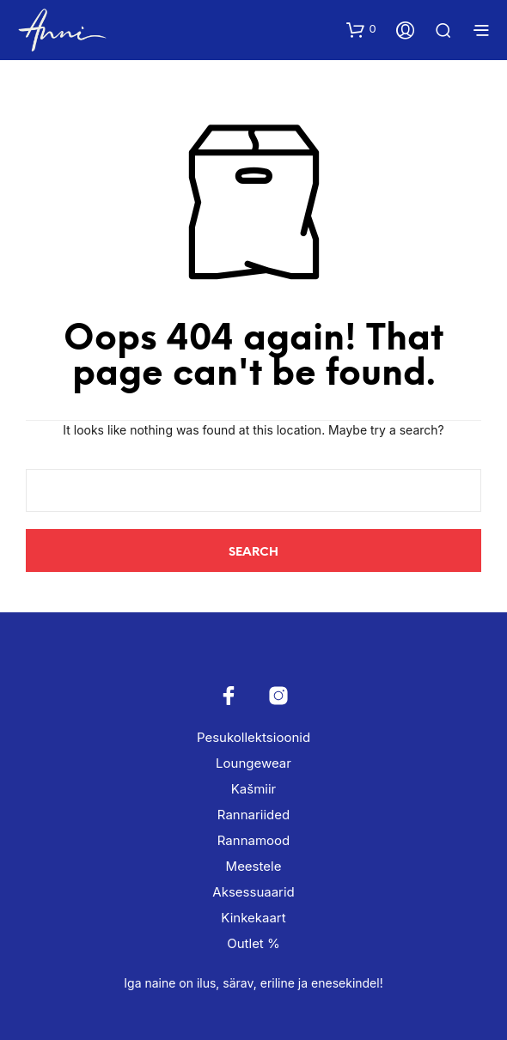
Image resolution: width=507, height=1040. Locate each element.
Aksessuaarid (253, 892)
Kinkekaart (253, 917)
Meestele (254, 866)
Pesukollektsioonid (253, 737)
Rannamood (253, 840)
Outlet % (253, 943)
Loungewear (253, 763)
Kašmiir (253, 789)
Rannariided (253, 814)
